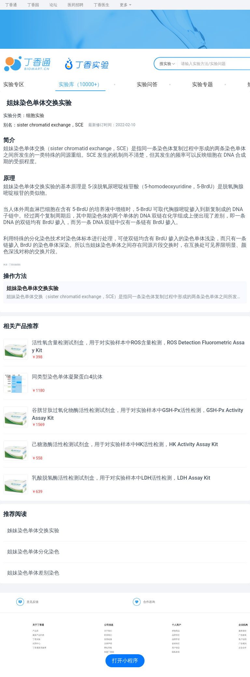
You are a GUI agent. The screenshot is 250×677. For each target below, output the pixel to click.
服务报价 (242, 631)
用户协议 (176, 647)
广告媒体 (242, 635)
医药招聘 (75, 5)
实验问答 (147, 84)
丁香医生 (101, 5)
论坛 (53, 5)
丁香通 (11, 5)
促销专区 (176, 643)
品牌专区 (176, 635)
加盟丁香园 (109, 652)
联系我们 (108, 635)
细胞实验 (35, 115)
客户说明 (242, 639)
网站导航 (108, 647)
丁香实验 (36, 639)
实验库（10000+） (80, 84)
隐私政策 (176, 652)
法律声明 (108, 643)
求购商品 (176, 631)
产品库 (35, 631)
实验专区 (13, 84)
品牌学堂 (176, 639)
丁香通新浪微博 (39, 647)
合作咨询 (149, 602)
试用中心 (36, 643)
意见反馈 (32, 602)
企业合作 (242, 647)
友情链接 (108, 639)
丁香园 (33, 5)
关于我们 (108, 631)
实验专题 (202, 84)
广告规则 (242, 643)
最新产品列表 (38, 635)
